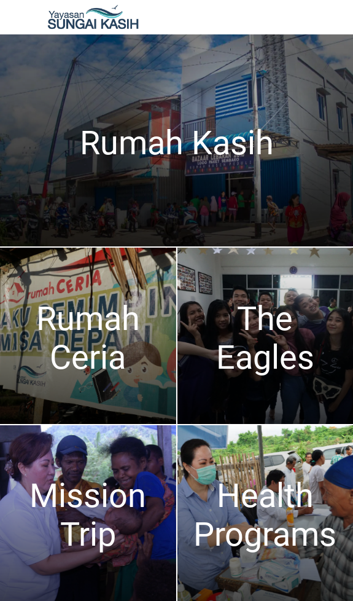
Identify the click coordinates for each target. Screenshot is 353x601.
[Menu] (17, 17)
